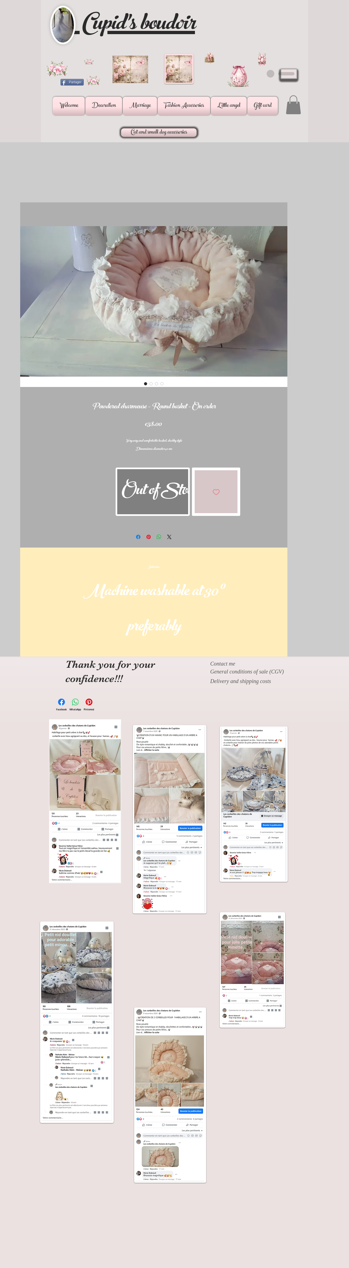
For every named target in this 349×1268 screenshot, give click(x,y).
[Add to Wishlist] (216, 492)
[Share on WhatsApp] (159, 537)
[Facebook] (61, 705)
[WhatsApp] (75, 705)
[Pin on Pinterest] (148, 537)
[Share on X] (169, 537)
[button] (103, 106)
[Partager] (72, 82)
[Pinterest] (89, 705)
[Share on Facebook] (138, 537)
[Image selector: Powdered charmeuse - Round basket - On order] (145, 383)
